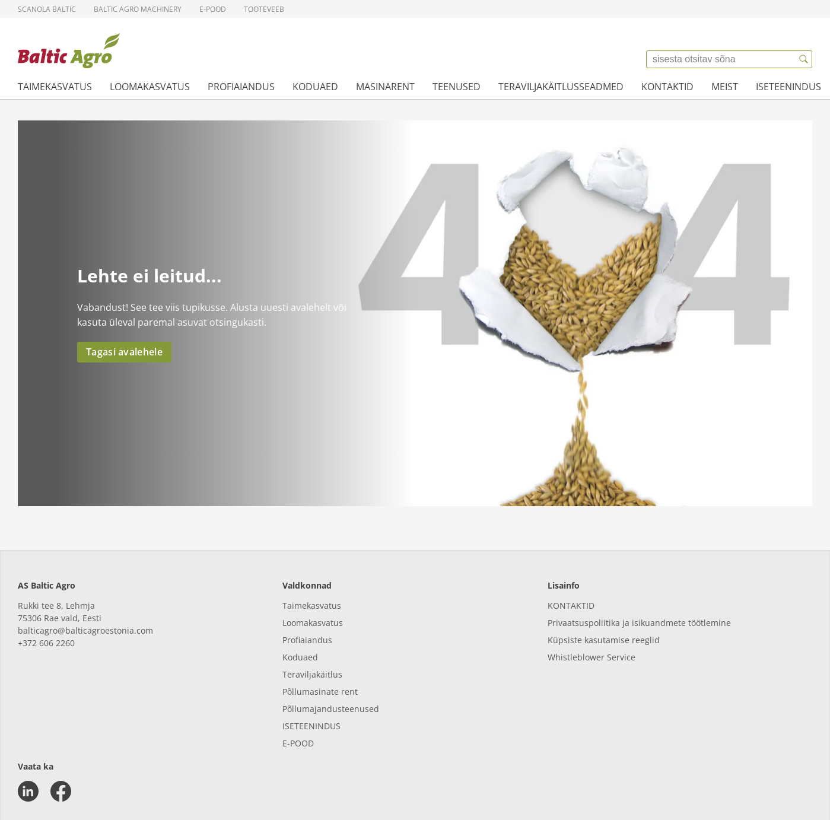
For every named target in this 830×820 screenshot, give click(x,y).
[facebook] (60, 791)
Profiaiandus (241, 86)
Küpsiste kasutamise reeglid (604, 640)
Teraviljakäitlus (312, 674)
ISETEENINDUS (311, 726)
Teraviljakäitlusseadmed (561, 86)
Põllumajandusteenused (330, 708)
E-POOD (298, 743)
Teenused (457, 86)
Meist (724, 86)
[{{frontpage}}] (69, 50)
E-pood (212, 9)
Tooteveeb (264, 9)
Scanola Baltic (47, 9)
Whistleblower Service (591, 657)
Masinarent (385, 86)
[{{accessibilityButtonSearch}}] (803, 59)
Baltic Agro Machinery (138, 9)
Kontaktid (667, 86)
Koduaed (315, 86)
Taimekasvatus (55, 86)
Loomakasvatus (150, 86)
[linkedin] (28, 791)
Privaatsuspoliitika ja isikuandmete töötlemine (639, 622)
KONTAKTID (571, 605)
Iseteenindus (788, 86)
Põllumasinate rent (320, 691)
